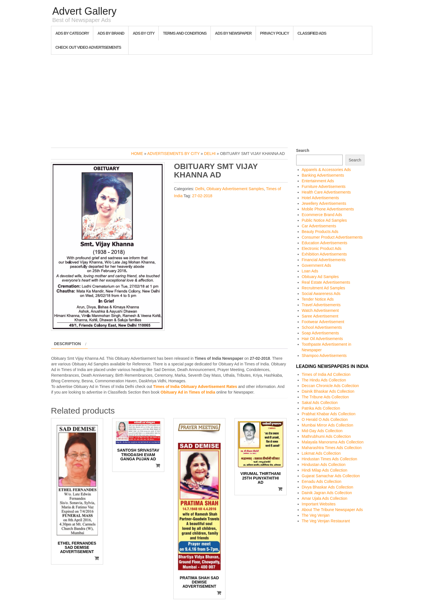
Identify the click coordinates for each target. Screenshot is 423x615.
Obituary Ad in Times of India (188, 392)
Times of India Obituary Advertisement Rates (195, 386)
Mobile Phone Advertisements (328, 209)
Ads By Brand (111, 33)
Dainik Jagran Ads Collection (327, 492)
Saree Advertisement (320, 316)
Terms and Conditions (184, 33)
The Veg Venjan (316, 515)
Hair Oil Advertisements (322, 338)
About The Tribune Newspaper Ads (332, 509)
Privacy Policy (274, 33)
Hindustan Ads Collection (324, 464)
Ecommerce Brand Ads (322, 214)
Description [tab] (67, 343)
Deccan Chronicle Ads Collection (330, 385)
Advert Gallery (84, 11)
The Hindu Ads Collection (324, 380)
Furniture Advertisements (324, 186)
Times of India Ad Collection (326, 374)
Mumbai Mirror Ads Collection (327, 425)
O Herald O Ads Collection (325, 419)
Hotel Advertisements (320, 198)
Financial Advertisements (324, 259)
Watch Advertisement (320, 310)
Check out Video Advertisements (88, 47)
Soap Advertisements (320, 333)
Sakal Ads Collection (320, 402)
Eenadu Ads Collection (322, 481)
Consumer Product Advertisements (332, 237)
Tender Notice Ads (318, 299)
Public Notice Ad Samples (324, 220)
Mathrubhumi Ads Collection (326, 436)
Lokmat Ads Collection (321, 453)
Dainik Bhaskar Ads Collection (328, 391)
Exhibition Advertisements (324, 254)
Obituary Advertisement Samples (235, 189)
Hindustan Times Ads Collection (329, 459)
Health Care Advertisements (326, 192)
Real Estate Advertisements (326, 282)
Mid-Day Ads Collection (322, 430)
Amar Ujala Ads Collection (324, 498)
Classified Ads (312, 33)
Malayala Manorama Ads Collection (333, 442)
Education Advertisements (324, 243)
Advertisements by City (173, 153)
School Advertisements (322, 327)
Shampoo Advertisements (324, 355)
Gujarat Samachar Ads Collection (331, 476)
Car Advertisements (319, 226)
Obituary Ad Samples (320, 276)
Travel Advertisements (321, 305)
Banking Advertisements (323, 175)
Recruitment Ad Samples (323, 288)
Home (137, 153)
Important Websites (319, 504)
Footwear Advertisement (323, 321)
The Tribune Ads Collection (325, 397)
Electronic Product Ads (322, 248)
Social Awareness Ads (321, 293)
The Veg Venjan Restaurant (326, 521)
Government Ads (316, 265)
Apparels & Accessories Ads (326, 169)
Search (302, 150)
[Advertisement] (211, 99)
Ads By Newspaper (233, 33)
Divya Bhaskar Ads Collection (327, 487)
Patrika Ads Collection (321, 408)
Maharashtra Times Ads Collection (332, 447)
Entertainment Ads (318, 181)
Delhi (210, 153)
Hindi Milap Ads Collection (324, 470)
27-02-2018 (202, 196)
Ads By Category (72, 33)
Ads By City (143, 33)
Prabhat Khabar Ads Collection (329, 414)
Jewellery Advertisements (324, 203)
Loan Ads (310, 271)
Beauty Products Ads (320, 231)
